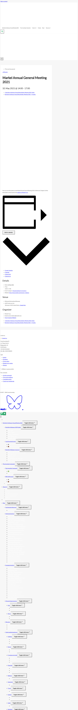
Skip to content (3, 1)
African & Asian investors (11, 601)
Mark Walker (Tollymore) (13, 597)
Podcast (39, 27)
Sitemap (5, 365)
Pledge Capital (11, 536)
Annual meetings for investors (19, 290)
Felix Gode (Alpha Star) (13, 589)
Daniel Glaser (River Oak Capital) (15, 588)
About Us (34, 27)
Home (4, 419)
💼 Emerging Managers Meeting (15, 446)
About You (12, 658)
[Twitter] (6, 409)
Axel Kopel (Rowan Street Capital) (15, 534)
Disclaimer (5, 359)
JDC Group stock (14, 672)
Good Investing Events (10, 441)
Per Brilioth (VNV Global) (13, 586)
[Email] (22, 409)
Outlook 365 (8, 274)
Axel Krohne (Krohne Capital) (17, 618)
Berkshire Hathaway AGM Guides (13, 427)
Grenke (12, 668)
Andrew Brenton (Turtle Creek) (15, 548)
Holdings (10, 636)
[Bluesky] (14, 409)
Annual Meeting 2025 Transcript (15, 458)
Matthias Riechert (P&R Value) (15, 580)
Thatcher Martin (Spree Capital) (15, 544)
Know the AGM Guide (13, 438)
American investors (9, 513)
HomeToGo (13, 691)
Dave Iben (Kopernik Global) (14, 560)
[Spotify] (3, 409)
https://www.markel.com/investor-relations (19, 292)
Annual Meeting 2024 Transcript (15, 460)
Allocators (7, 622)
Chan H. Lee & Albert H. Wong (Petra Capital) (20, 610)
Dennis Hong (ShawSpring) (14, 542)
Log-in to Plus (11, 473)
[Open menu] (1, 58)
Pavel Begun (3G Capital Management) (17, 526)
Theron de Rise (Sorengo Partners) (16, 595)
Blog (43, 27)
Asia (9, 605)
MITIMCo (10, 629)
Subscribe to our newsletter (11, 493)
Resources (48, 27)
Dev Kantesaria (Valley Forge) (14, 532)
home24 (12, 662)
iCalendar (7, 272)
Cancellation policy (7, 379)
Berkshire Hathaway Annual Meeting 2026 (10, 27)
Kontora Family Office (13, 625)
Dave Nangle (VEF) (12, 584)
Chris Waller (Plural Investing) (14, 538)
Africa (9, 613)
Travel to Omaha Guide (13, 434)
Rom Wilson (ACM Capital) (14, 558)
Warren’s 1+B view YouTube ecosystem (17, 452)
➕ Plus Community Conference (15, 444)
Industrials (10, 682)
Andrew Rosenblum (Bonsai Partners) (16, 552)
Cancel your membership (8, 381)
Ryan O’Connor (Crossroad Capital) (16, 554)
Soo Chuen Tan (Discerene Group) (15, 524)
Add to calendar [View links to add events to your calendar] (9, 232)
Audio (9, 703)
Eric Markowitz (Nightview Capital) (16, 562)
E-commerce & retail (12, 655)
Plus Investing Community (25, 27)
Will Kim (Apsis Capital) (13, 522)
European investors (9, 565)
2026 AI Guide (11, 432)
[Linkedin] (4, 409)
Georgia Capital (14, 641)
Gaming (9, 694)
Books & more (11, 456)
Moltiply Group (13, 670)
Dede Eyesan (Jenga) (12, 570)
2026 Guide (10, 430)
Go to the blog (11, 510)
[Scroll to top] (1, 414)
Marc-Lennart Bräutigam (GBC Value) (16, 578)
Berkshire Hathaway (15, 639)
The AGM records (12, 454)
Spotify (12, 706)
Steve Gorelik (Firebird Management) (16, 528)
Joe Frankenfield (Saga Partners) (15, 540)
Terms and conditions (8, 377)
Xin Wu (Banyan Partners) (16, 608)
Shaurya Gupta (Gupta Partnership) (16, 530)
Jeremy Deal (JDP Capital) (14, 556)
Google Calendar (9, 270)
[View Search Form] (2, 31)
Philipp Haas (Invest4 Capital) (14, 574)
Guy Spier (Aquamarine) (13, 568)
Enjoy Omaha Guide (12, 436)
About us (7, 489)
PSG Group (12, 643)
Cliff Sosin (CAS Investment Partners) (16, 520)
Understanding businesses (11, 632)
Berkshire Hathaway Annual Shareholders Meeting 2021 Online (19, 92)
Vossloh (12, 678)
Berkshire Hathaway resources (12, 449)
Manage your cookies (8, 363)
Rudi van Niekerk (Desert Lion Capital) (19, 616)
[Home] (1, 27)
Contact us (4, 338)
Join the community (7, 375)
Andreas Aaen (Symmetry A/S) (15, 582)
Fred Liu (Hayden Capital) (13, 516)
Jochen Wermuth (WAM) (13, 576)
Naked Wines (13, 660)
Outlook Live (8, 276)
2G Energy (12, 649)
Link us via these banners (11, 495)
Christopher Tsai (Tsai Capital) (15, 550)
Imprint (4, 357)
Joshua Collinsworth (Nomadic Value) (16, 518)
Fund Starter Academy (10, 483)
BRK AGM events (9, 476)
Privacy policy (6, 361)
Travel (9, 688)
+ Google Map (22, 305)
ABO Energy (13, 651)
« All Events (5, 72)
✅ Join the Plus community (14, 471)
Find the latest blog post (10, 507)
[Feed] (23, 409)
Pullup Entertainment (15, 699)
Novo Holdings (11, 627)
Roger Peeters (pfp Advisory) (14, 593)
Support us (7, 497)
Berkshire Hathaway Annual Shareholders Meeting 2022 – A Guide (20, 94)
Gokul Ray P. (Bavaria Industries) (15, 572)
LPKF (11, 685)
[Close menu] (0, 417)
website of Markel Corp (22, 192)
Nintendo (12, 697)
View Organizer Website (10, 317)
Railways (10, 675)
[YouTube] (1, 409)
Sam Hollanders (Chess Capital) (15, 591)
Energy (9, 647)
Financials (10, 665)
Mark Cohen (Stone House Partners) (16, 546)
